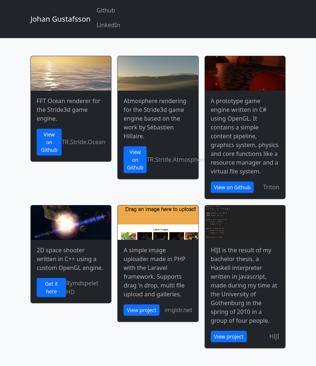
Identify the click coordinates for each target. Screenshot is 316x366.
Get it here (51, 287)
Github (105, 10)
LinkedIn (108, 25)
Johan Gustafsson (60, 19)
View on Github (49, 142)
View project (141, 310)
